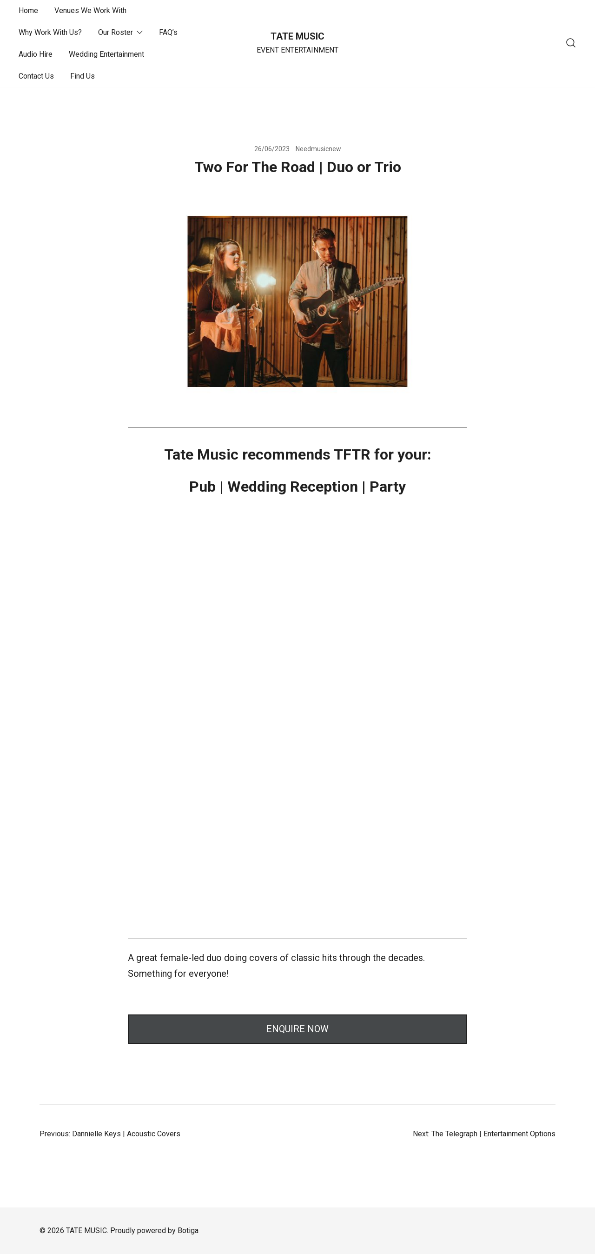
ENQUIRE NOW (297, 1028)
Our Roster (115, 32)
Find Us (82, 76)
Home (28, 10)
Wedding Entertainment (106, 54)
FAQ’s (168, 32)
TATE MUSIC (297, 36)
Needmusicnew (318, 149)
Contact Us (36, 76)
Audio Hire (36, 54)
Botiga (188, 1230)
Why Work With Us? (50, 32)
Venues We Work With (90, 10)
